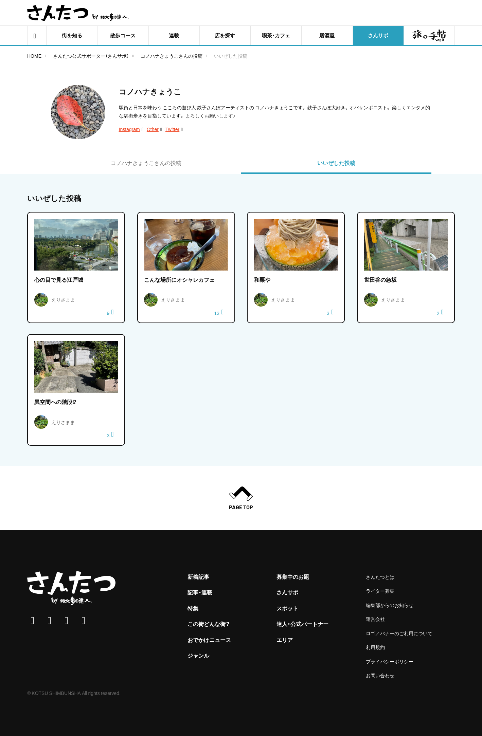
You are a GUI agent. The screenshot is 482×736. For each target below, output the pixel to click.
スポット (287, 608)
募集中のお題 (292, 576)
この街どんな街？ (209, 624)
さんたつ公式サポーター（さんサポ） (91, 55)
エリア (284, 640)
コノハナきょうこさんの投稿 (171, 55)
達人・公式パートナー (302, 624)
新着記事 (198, 576)
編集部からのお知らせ (389, 605)
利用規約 (375, 647)
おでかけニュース (209, 640)
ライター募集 (380, 590)
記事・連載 (200, 592)
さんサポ (287, 592)
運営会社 (375, 618)
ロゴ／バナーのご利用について (399, 633)
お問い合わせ (380, 675)
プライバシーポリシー (389, 661)
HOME (34, 55)
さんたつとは (380, 576)
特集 (193, 608)
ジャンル (198, 655)
